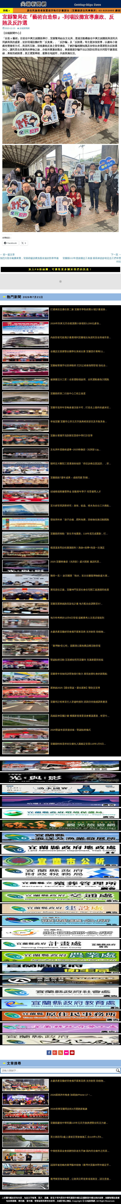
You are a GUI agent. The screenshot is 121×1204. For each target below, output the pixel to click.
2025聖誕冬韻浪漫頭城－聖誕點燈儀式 (70, 729)
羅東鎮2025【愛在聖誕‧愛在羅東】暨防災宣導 (75, 687)
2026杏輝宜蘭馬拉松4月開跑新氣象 (68, 1108)
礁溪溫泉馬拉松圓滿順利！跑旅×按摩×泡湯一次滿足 (77, 547)
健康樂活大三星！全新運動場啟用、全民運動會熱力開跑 (79, 379)
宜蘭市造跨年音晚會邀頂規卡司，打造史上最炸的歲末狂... (80, 407)
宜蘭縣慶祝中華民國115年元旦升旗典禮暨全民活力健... (79, 1122)
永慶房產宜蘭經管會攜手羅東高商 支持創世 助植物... (77, 631)
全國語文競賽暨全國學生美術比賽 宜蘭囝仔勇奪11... (77, 351)
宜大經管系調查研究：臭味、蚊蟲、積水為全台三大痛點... (80, 505)
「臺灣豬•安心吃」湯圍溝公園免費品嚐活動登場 (75, 645)
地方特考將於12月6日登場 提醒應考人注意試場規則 (77, 617)
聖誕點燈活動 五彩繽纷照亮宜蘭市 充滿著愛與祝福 (76, 659)
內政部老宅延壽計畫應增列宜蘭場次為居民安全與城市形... (80, 337)
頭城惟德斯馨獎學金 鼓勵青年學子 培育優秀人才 (75, 491)
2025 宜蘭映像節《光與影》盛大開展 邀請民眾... (75, 561)
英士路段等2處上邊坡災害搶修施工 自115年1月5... (76, 1136)
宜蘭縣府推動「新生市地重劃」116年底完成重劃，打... (79, 533)
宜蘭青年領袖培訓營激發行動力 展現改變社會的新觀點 (78, 673)
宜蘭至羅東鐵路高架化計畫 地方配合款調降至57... (76, 603)
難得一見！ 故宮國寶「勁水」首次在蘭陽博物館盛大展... (79, 575)
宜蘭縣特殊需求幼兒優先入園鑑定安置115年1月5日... (78, 743)
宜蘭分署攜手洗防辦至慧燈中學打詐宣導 (71, 435)
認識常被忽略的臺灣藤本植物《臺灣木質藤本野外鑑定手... (80, 1165)
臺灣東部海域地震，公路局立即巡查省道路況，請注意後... (80, 1179)
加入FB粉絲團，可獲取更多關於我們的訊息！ (61, 269)
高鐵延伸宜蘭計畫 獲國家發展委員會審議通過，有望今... (79, 715)
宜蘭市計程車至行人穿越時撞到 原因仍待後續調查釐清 (78, 701)
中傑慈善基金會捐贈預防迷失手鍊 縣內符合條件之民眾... (79, 1150)
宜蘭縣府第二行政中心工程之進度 (68, 393)
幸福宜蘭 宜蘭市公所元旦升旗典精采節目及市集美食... (78, 421)
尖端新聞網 (24, 28)
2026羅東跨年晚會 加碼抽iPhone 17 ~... (71, 1094)
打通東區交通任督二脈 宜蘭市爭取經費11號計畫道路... (78, 309)
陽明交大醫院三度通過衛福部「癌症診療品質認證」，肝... (80, 463)
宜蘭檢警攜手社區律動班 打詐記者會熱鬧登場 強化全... (79, 365)
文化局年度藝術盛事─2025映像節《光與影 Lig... (75, 449)
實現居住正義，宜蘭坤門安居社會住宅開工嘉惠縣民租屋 (79, 589)
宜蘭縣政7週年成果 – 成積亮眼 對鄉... (70, 477)
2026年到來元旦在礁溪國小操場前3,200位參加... (75, 323)
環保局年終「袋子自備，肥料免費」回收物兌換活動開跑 (79, 519)
